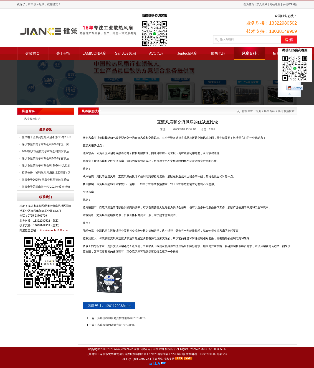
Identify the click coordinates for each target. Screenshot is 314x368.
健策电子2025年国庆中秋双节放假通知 (45, 179)
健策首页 (32, 53)
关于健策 (63, 53)
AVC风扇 (156, 53)
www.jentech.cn (123, 349)
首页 (258, 111)
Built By (127, 358)
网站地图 (274, 4)
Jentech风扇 (187, 53)
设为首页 (248, 4)
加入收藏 (261, 4)
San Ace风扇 (125, 53)
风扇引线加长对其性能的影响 (115, 318)
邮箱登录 (222, 354)
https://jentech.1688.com (53, 230)
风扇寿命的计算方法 (109, 325)
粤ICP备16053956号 (213, 349)
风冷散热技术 (32, 118)
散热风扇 (218, 53)
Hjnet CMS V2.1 (141, 358)
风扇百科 (249, 53)
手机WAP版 (290, 4)
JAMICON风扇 (94, 53)
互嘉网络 (157, 358)
